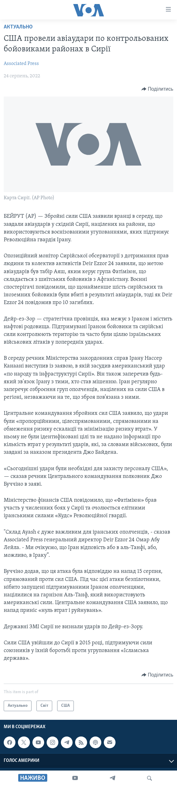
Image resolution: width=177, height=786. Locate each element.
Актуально (18, 27)
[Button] (157, 89)
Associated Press (21, 63)
